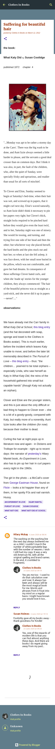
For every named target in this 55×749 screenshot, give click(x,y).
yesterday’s (35, 453)
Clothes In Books (18, 4)
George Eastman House (24, 482)
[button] (5, 39)
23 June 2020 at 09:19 (32, 570)
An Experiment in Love (15, 502)
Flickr (7, 487)
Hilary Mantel (35, 502)
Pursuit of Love (12, 506)
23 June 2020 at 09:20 (32, 629)
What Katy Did (11, 511)
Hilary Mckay (20, 534)
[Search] (51, 4)
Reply (16, 607)
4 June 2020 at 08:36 (37, 535)
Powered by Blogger (27, 745)
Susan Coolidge (30, 506)
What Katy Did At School (33, 511)
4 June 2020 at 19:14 (39, 614)
